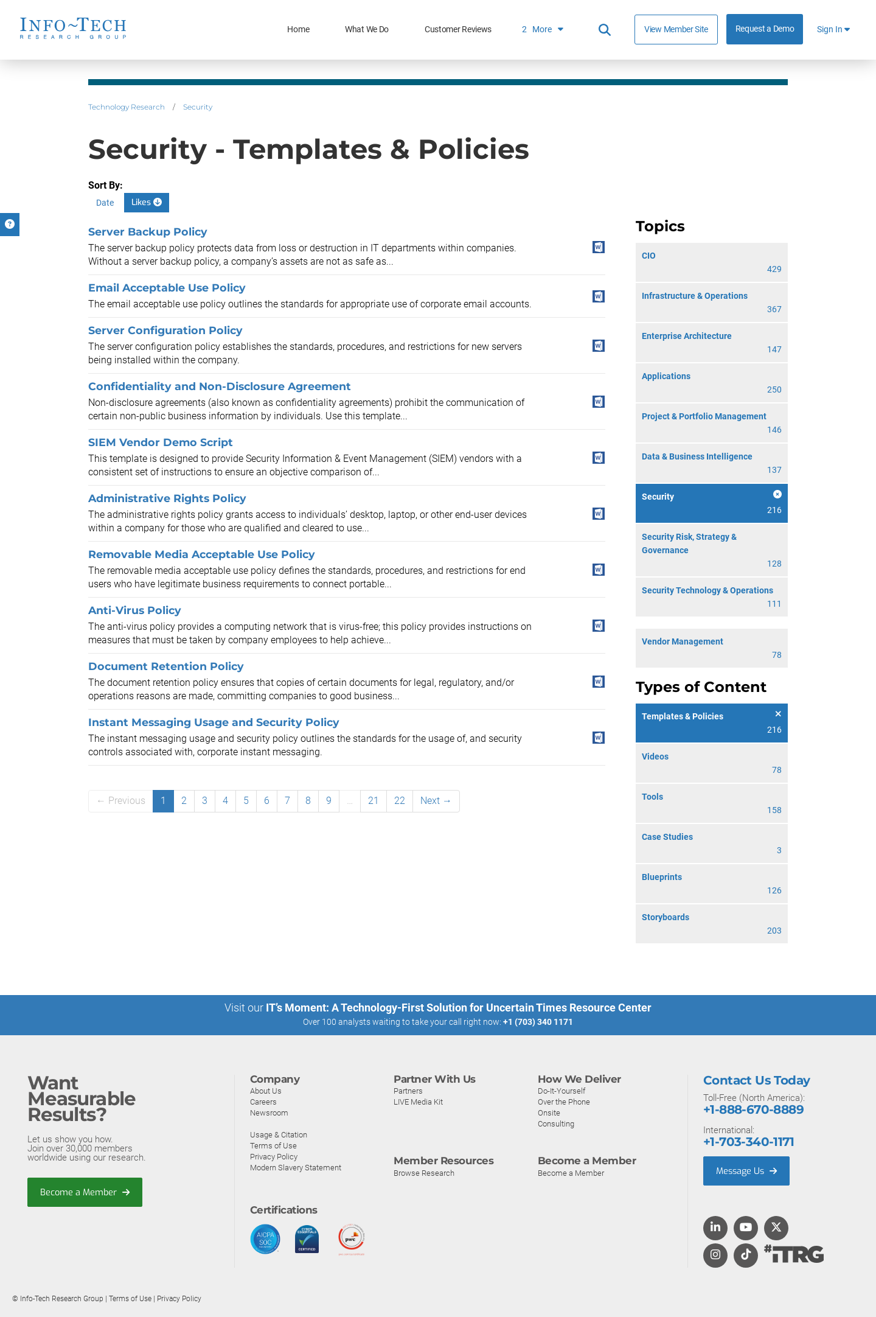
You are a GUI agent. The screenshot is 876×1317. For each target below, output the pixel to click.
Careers (263, 1101)
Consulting (556, 1123)
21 (373, 800)
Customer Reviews (458, 29)
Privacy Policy (273, 1156)
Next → (436, 800)
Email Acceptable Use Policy (167, 287)
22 (399, 800)
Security (197, 106)
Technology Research (126, 106)
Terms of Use (273, 1145)
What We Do (367, 29)
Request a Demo (764, 29)
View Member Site (676, 29)
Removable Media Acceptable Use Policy (201, 554)
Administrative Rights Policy (167, 498)
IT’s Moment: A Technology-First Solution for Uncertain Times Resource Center (459, 1007)
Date (105, 203)
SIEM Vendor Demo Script (160, 442)
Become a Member (85, 1192)
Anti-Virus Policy (134, 610)
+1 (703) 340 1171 (538, 1022)
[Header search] (605, 30)
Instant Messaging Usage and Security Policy (213, 722)
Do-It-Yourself (561, 1090)
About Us (266, 1090)
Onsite (549, 1112)
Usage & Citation (278, 1134)
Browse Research (424, 1172)
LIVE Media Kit (418, 1101)
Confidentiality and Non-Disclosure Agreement (219, 386)
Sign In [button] (833, 29)
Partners (408, 1090)
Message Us (748, 1170)
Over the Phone (564, 1101)
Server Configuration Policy (165, 330)
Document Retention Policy (166, 666)
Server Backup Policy (147, 231)
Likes (146, 202)
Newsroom (269, 1112)
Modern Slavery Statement (295, 1167)
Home (298, 29)
